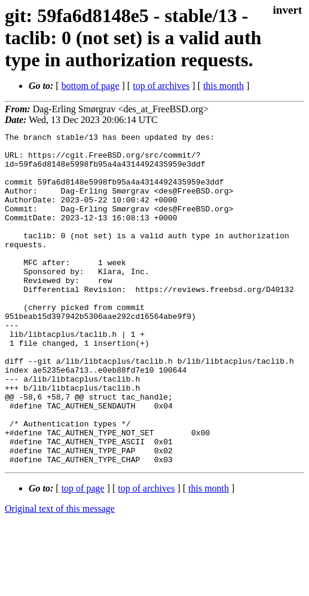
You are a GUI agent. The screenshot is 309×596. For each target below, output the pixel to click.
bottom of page (91, 86)
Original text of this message (60, 575)
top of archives (161, 86)
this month (223, 86)
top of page (83, 554)
